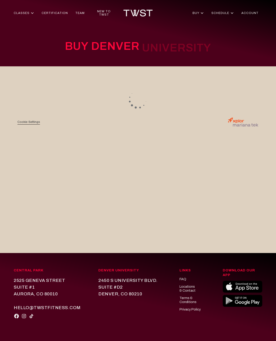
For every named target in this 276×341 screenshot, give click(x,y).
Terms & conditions (188, 300)
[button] (24, 13)
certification (55, 13)
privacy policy (190, 309)
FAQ (183, 279)
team (80, 13)
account (250, 13)
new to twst (104, 13)
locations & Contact (188, 289)
